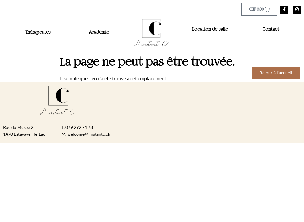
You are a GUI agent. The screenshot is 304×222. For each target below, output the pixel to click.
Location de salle (210, 29)
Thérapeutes (38, 32)
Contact (271, 29)
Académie (99, 32)
